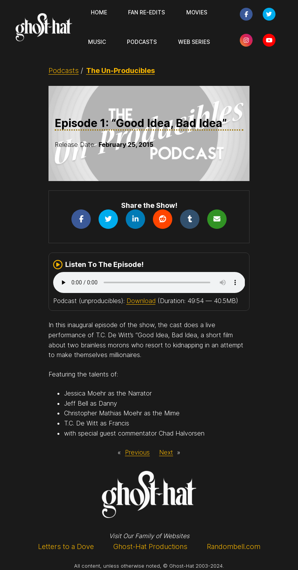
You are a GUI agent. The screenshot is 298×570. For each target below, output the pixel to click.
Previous (137, 452)
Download (141, 301)
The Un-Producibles (120, 70)
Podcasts (64, 70)
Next (166, 452)
